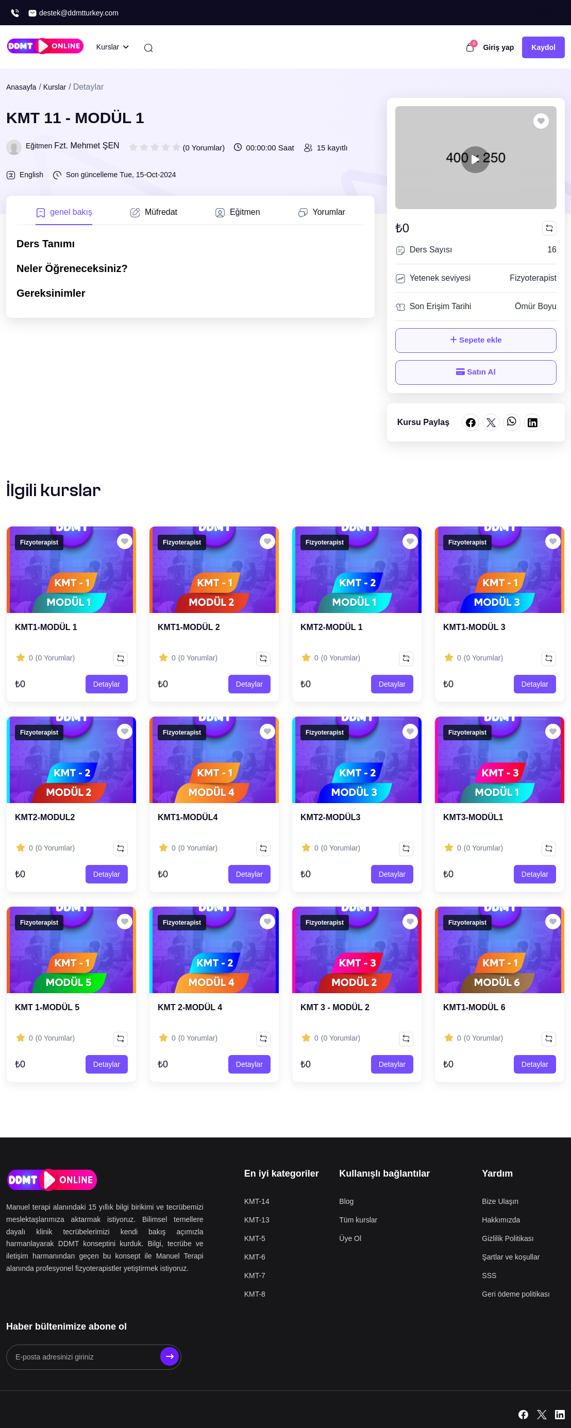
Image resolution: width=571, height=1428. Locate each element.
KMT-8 (254, 1294)
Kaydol (543, 47)
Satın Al (475, 371)
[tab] (64, 215)
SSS (489, 1275)
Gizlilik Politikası (507, 1238)
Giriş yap (498, 47)
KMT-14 (257, 1201)
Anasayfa (21, 87)
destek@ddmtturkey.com (73, 13)
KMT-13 (257, 1220)
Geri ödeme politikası (516, 1294)
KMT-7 (254, 1275)
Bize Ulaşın (500, 1201)
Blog (346, 1201)
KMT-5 (254, 1238)
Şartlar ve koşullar (511, 1257)
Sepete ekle (476, 339)
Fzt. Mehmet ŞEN (86, 145)
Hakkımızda (501, 1220)
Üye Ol (350, 1238)
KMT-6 (254, 1257)
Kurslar (54, 87)
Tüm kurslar (358, 1220)
